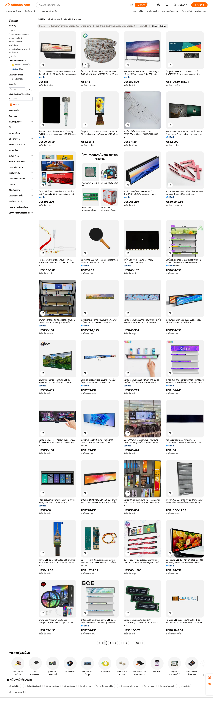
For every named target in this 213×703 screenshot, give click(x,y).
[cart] (167, 5)
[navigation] (20, 331)
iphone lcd (85, 686)
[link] (209, 677)
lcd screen (149, 686)
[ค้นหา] (141, 5)
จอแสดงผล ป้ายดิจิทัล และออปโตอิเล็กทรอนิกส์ (115, 26)
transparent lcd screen (129, 686)
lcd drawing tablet (104, 686)
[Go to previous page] (99, 643)
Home (42, 26)
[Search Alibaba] (83, 4)
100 (137, 643)
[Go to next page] (142, 643)
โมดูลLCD (143, 26)
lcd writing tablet (33, 686)
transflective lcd (168, 686)
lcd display (69, 686)
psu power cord (16, 692)
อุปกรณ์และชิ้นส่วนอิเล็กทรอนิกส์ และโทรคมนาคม (70, 26)
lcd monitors (52, 686)
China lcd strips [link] (159, 26)
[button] (132, 5)
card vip (185, 686)
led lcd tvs (14, 686)
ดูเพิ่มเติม (12, 56)
